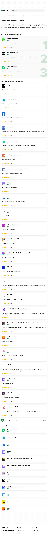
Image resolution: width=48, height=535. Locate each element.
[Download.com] (4, 10)
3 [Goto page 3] (9, 420)
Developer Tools (27, 15)
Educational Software (35, 15)
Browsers (13, 15)
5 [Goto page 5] (16, 420)
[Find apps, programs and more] (27, 10)
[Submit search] (11, 10)
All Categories (8, 15)
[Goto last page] (44, 420)
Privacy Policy (35, 530)
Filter (3, 31)
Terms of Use (35, 533)
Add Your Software (21, 533)
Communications (20, 15)
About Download (20, 530)
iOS (2, 16)
